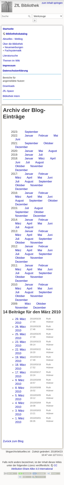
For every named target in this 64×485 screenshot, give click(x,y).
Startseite (8, 28)
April (53, 158)
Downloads (9, 86)
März (42, 158)
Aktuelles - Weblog (13, 39)
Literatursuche (10, 55)
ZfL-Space (8, 91)
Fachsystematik (13, 50)
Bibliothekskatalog (16, 33)
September (31, 131)
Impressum (9, 65)
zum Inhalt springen (52, 3)
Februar (43, 135)
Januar (29, 135)
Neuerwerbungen (14, 47)
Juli (41, 154)
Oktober (48, 143)
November (36, 166)
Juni (17, 139)
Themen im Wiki (11, 60)
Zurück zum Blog (13, 441)
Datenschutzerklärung (15, 70)
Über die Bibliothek (13, 43)
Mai (56, 135)
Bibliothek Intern (11, 96)
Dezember (21, 147)
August (52, 150)
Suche (29, 16)
